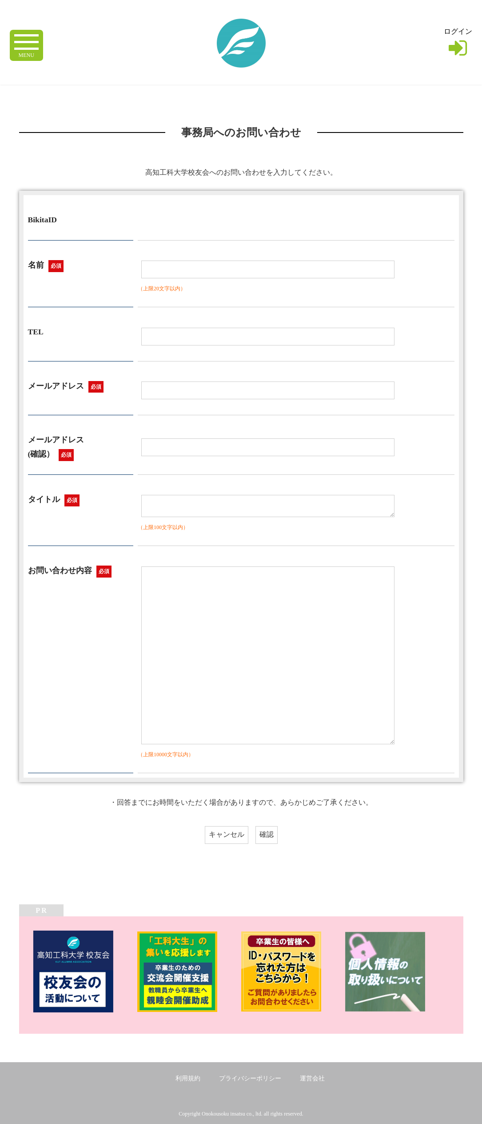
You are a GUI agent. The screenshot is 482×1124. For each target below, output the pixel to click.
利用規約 (187, 1078)
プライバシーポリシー (250, 1078)
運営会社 (312, 1078)
